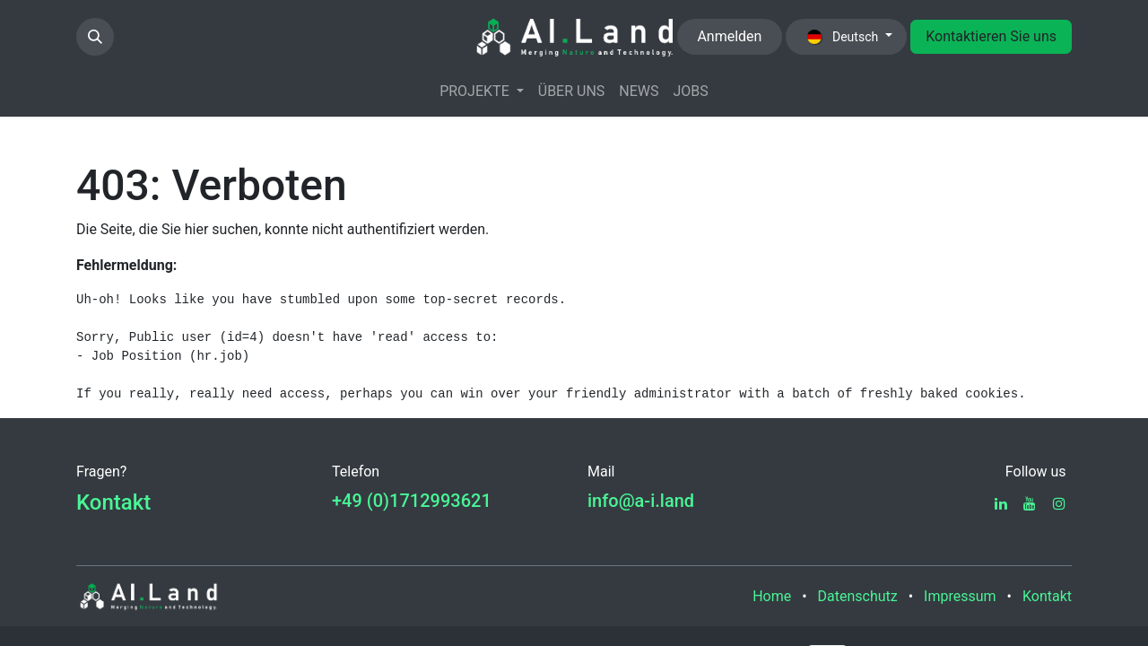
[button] (95, 37)
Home (771, 596)
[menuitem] (481, 91)
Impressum (960, 596)
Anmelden (729, 36)
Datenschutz (858, 596)
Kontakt (113, 502)
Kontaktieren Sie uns (991, 36)
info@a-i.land (640, 500)
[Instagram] (1059, 503)
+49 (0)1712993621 (411, 500)
